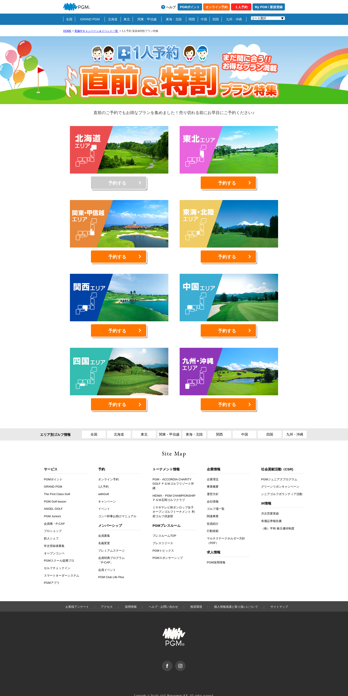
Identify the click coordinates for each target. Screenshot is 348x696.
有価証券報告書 (271, 512)
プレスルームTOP (164, 527)
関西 (192, 19)
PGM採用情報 (216, 553)
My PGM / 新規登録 (269, 7)
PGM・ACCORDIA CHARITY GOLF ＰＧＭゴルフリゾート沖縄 (173, 475)
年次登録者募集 (54, 537)
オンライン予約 (216, 7)
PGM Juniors (52, 507)
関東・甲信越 (147, 19)
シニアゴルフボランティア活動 (281, 485)
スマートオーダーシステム (61, 566)
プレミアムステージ (111, 541)
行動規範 (213, 522)
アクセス (107, 598)
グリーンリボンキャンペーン (280, 478)
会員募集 (104, 527)
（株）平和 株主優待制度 (277, 519)
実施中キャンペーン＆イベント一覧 (96, 31)
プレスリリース (163, 534)
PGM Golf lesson (55, 493)
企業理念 (213, 470)
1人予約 (103, 478)
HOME (67, 31)
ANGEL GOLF (53, 500)
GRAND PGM (90, 19)
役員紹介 (213, 515)
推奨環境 (196, 598)
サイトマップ (279, 598)
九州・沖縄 (234, 19)
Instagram (185, 654)
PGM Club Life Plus (111, 568)
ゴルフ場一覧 (215, 500)
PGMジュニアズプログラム (279, 470)
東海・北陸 (174, 19)
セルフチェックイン (57, 559)
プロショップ (53, 522)
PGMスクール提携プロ (59, 552)
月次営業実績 (270, 505)
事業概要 (213, 478)
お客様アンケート (77, 598)
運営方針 (213, 485)
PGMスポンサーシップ (168, 549)
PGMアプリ (52, 574)
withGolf (103, 485)
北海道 (112, 19)
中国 (204, 19)
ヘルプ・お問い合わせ (163, 598)
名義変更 (104, 534)
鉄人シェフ (51, 530)
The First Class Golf (57, 485)
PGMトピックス (163, 541)
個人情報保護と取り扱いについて (236, 598)
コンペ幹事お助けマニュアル (117, 507)
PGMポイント (190, 7)
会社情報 (213, 493)
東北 (127, 19)
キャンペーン (107, 493)
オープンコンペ (54, 544)
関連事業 (213, 507)
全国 (69, 19)
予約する (117, 181)
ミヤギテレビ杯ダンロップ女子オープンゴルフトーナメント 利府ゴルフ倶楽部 (174, 503)
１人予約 (241, 7)
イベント (104, 500)
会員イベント (107, 561)
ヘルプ (171, 7)
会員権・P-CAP (54, 515)
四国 (215, 19)
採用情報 (131, 598)
